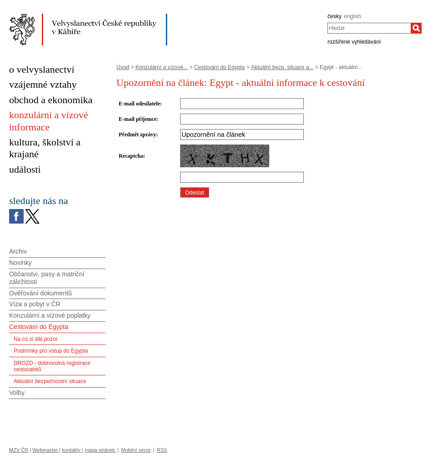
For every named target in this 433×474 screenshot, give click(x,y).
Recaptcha (131, 156)
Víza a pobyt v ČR (34, 304)
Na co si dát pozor (36, 339)
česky (334, 16)
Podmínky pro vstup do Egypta (51, 351)
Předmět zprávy (137, 134)
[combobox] (369, 28)
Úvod (122, 67)
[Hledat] (416, 28)
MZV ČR (18, 450)
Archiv (18, 251)
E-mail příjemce (137, 119)
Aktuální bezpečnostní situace (50, 381)
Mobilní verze (136, 450)
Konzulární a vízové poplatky (50, 315)
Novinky (20, 262)
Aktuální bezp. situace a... (282, 67)
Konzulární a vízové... (162, 67)
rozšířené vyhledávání (354, 42)
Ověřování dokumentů (40, 293)
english (352, 16)
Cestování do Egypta (219, 67)
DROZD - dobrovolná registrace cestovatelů (52, 366)
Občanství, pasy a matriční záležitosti (47, 277)
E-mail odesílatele (139, 103)
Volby (17, 392)
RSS (162, 450)
